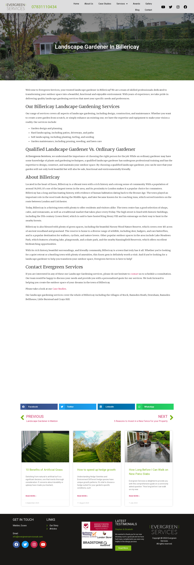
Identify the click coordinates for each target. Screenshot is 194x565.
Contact (148, 10)
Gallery (149, 3)
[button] (39, 407)
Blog (137, 10)
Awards (136, 3)
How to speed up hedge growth (96, 469)
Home (76, 3)
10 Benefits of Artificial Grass (44, 469)
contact (134, 273)
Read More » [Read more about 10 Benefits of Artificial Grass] (31, 496)
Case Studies (104, 3)
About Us (88, 3)
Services (122, 3)
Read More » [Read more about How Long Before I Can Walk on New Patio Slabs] (134, 496)
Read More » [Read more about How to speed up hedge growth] (82, 496)
